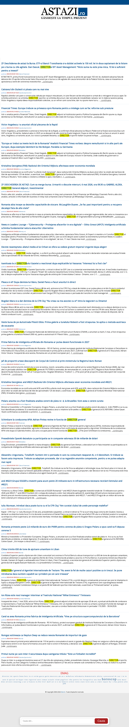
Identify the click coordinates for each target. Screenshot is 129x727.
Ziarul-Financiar (24, 74)
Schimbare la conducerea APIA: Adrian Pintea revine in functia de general (43, 419)
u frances (31, 682)
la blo (38, 682)
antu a (93, 682)
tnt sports (14, 676)
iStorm (63, 692)
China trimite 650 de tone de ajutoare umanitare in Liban (30, 549)
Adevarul (22, 211)
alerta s (100, 676)
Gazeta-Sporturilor (25, 93)
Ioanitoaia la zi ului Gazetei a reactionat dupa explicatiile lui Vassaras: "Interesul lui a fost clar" (54, 263)
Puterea (21, 364)
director (5, 676)
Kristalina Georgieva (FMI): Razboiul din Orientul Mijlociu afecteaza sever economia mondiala (48, 165)
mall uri (50, 682)
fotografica (88, 680)
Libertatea (22, 534)
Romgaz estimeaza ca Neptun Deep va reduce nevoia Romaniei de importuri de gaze (44, 635)
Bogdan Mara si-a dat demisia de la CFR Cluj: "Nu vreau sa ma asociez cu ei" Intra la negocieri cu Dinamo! (54, 301)
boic (26, 676)
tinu (26, 680)
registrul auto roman (38, 680)
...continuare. (47, 81)
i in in (124, 676)
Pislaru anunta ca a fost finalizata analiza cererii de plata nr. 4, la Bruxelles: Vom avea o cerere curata (52, 400)
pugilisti (64, 680)
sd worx (9, 682)
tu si (31, 676)
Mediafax (22, 150)
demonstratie (90, 676)
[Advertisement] (64, 38)
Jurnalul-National (24, 111)
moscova (54, 676)
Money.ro (22, 231)
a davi (99, 682)
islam (57, 680)
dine (3, 682)
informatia (79, 676)
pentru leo (77, 680)
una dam (97, 680)
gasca (41, 676)
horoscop (109, 679)
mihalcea (70, 676)
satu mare (121, 680)
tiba (70, 680)
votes (77, 682)
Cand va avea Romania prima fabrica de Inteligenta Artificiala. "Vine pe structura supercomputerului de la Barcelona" (60, 616)
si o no (58, 682)
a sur (24, 682)
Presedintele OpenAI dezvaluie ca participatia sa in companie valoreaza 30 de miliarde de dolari (49, 438)
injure (105, 682)
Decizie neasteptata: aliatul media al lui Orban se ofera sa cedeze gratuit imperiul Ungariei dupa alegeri (54, 247)
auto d (5, 680)
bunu (22, 676)
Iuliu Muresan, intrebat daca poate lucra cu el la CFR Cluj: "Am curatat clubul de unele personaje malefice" (54, 505)
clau (115, 682)
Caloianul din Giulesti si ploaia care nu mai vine (25, 89)
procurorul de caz (112, 676)
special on (13, 680)
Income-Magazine (24, 169)
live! (44, 682)
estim (36, 676)
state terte (85, 682)
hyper (21, 680)
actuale (51, 680)
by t (111, 682)
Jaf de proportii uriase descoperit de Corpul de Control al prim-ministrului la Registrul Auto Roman (51, 361)
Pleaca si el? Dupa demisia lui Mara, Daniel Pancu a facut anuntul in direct (38, 282)
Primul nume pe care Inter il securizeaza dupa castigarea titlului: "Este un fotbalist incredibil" (48, 654)
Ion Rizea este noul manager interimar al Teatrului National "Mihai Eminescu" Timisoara (45, 595)
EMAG (64, 673)
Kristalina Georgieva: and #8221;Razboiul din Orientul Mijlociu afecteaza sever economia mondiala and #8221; (56, 382)
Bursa (21, 385)
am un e (62, 676)
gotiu (47, 676)
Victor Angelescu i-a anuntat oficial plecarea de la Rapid (29, 124)
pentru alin (123, 682)
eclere (71, 682)
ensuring (17, 682)
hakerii (65, 682)
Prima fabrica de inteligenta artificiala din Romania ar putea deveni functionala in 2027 (45, 342)
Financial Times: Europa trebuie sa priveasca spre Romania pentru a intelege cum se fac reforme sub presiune (57, 108)
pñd (64, 683)
